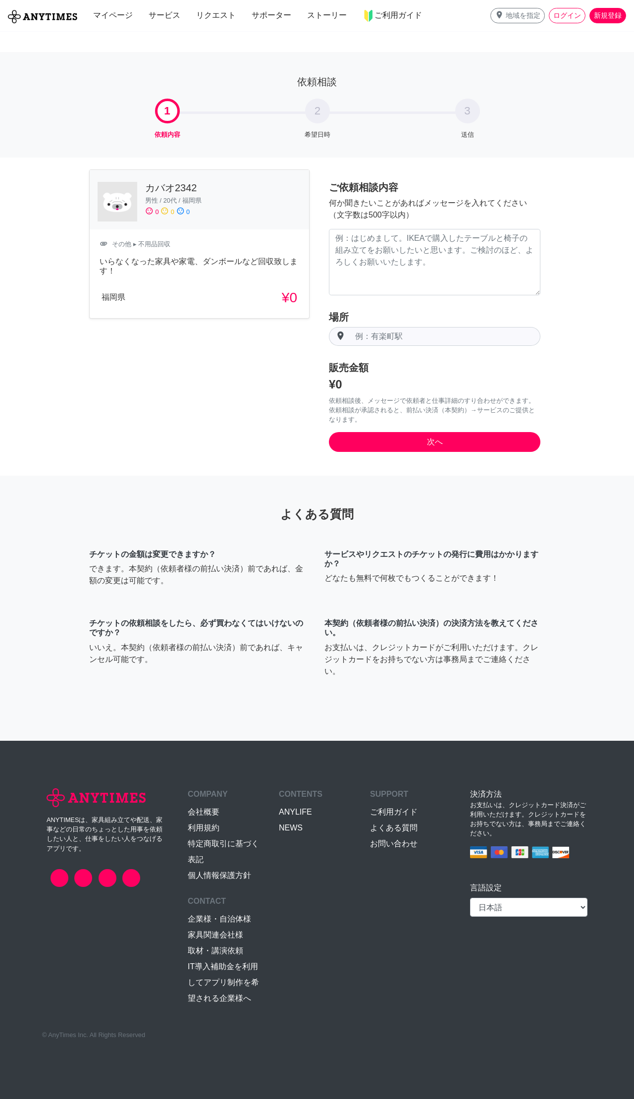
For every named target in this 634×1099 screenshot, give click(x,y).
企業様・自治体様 (219, 919)
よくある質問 (394, 828)
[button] (517, 15)
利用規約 (203, 828)
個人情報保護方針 (219, 875)
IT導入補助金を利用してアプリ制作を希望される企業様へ (223, 982)
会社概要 (203, 812)
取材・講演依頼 (215, 950)
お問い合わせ (394, 843)
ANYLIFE (295, 812)
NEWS (291, 828)
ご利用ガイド (394, 812)
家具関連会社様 (215, 935)
